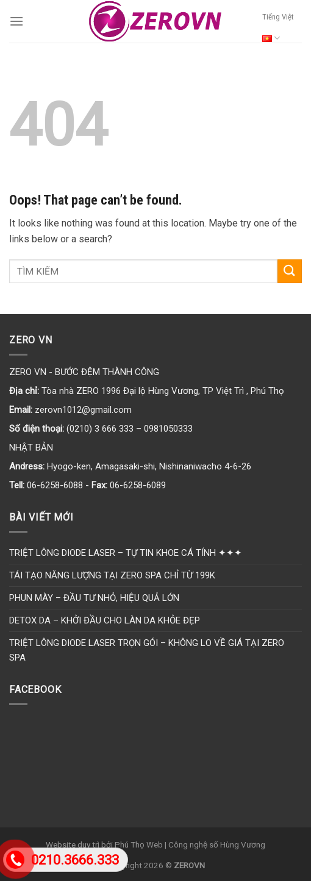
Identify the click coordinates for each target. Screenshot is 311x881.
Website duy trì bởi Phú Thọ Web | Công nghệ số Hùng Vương (155, 844)
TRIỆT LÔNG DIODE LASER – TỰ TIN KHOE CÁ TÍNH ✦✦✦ (125, 552)
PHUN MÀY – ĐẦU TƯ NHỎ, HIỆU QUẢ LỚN (94, 597)
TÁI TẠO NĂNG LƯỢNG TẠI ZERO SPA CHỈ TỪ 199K (112, 575)
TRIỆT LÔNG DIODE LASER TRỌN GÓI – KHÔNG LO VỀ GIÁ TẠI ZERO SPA (146, 650)
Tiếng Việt (277, 30)
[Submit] (289, 271)
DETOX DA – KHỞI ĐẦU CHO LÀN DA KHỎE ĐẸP (104, 620)
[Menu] (16, 21)
